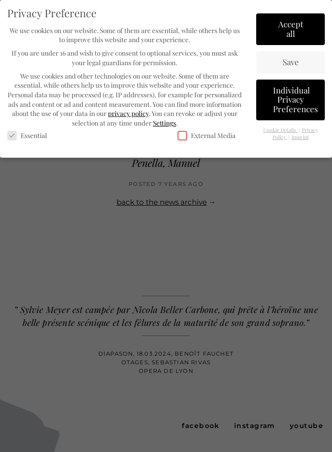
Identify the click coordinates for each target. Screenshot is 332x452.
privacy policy (128, 112)
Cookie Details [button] (280, 129)
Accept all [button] (290, 28)
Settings (164, 122)
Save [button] (291, 61)
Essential (27, 135)
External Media (207, 135)
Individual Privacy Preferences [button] (295, 99)
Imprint (300, 136)
